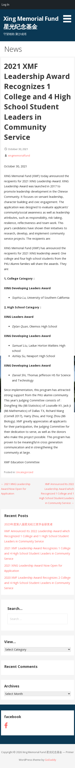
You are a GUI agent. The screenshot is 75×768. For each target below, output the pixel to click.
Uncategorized (24, 472)
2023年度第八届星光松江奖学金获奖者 (28, 524)
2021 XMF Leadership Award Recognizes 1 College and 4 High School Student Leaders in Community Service (37, 553)
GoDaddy (50, 760)
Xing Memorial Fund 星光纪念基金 (30, 22)
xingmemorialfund (19, 155)
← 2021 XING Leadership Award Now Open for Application (15, 488)
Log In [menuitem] (5, 4)
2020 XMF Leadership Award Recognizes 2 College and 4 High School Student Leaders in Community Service (37, 583)
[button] (68, 12)
